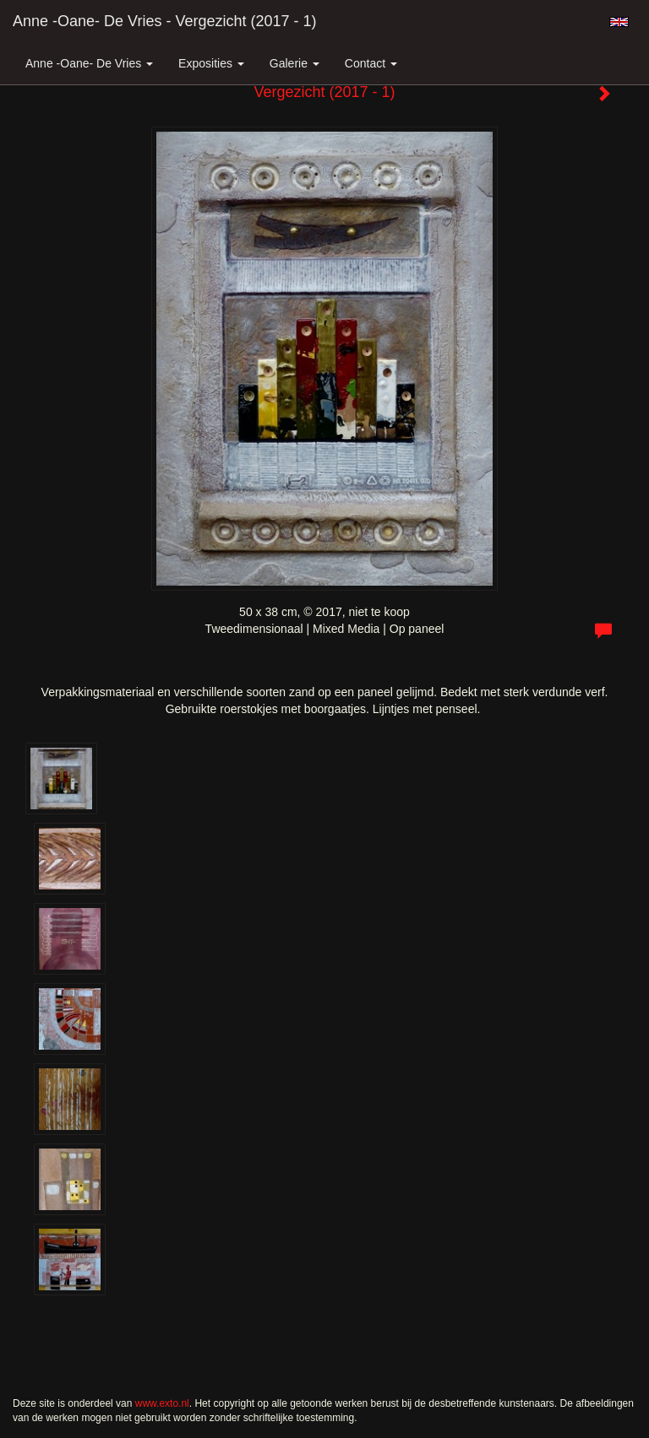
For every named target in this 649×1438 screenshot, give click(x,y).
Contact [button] (371, 63)
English (619, 22)
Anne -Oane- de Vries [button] (89, 63)
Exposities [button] (211, 63)
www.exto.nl (162, 1403)
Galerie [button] (294, 63)
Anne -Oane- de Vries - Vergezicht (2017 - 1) (165, 21)
